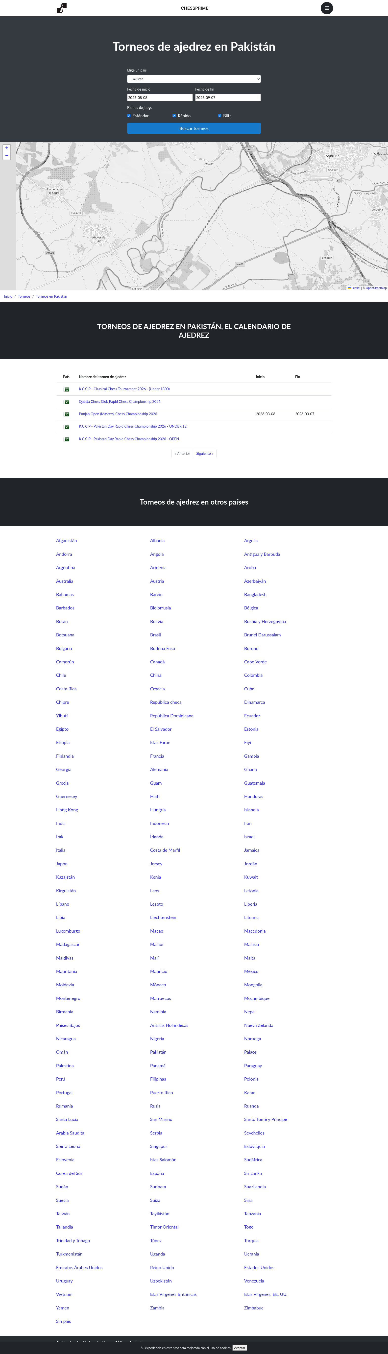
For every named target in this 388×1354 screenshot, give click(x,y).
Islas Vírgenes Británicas (173, 1294)
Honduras (253, 796)
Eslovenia (65, 1159)
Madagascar (68, 944)
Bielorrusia (160, 607)
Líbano (62, 904)
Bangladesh (255, 594)
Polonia (251, 1079)
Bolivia (156, 621)
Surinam (158, 1186)
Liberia (250, 904)
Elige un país (136, 70)
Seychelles (254, 1133)
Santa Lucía (67, 1119)
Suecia (62, 1200)
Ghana (250, 769)
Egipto (62, 729)
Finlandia (65, 756)
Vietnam (64, 1294)
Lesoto (156, 904)
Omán (62, 1052)
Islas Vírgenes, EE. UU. (266, 1294)
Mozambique (256, 998)
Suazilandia (255, 1186)
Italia (61, 850)
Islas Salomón (163, 1159)
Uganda (157, 1254)
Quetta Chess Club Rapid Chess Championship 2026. (120, 401)
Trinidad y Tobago (73, 1240)
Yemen (62, 1307)
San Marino (161, 1119)
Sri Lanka (253, 1173)
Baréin (156, 594)
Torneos (24, 296)
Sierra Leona (68, 1146)
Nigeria (157, 1038)
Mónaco (158, 984)
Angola (157, 554)
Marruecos (160, 998)
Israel (249, 836)
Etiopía (63, 742)
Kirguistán (66, 890)
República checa (166, 702)
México (251, 971)
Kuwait (251, 877)
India (61, 823)
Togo (249, 1227)
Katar (249, 1092)
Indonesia (159, 823)
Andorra (64, 554)
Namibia (158, 1011)
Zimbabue (254, 1307)
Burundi (252, 648)
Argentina (65, 567)
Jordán (250, 863)
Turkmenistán (69, 1254)
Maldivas (64, 958)
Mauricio (158, 971)
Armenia (158, 567)
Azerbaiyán (255, 581)
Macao (156, 931)
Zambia (157, 1307)
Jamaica (252, 850)
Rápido (184, 115)
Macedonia (255, 931)
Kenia (155, 877)
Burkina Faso (162, 648)
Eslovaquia (254, 1146)
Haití (155, 796)
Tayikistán (160, 1213)
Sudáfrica (253, 1159)
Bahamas (65, 594)
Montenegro (68, 998)
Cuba (249, 688)
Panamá (158, 1065)
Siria (248, 1200)
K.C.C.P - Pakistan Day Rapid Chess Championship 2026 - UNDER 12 (133, 426)
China (155, 675)
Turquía (251, 1240)
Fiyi (247, 742)
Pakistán (158, 1052)
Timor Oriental (164, 1227)
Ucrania (251, 1254)
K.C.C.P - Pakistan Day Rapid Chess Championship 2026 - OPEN (129, 439)
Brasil (155, 634)
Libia (60, 917)
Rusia (155, 1106)
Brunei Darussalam (262, 634)
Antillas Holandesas (169, 1025)
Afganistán (66, 540)
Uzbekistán (161, 1280)
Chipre (62, 702)
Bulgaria (64, 648)
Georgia (64, 769)
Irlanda (157, 836)
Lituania (252, 917)
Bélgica (251, 607)
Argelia (251, 540)
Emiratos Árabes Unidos (79, 1267)
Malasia (251, 944)
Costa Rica (66, 688)
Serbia (156, 1133)
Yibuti (62, 715)
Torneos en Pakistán (51, 296)
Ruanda (251, 1106)
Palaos (250, 1052)
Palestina (65, 1065)
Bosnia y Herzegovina (265, 621)
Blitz (227, 115)
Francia (157, 756)
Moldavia (65, 984)
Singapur (158, 1146)
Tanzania (252, 1213)
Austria (157, 581)
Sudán (62, 1186)
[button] (6, 148)
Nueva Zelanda (258, 1025)
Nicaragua (66, 1038)
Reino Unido (162, 1267)
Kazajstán (65, 877)
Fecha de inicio (138, 89)
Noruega (252, 1038)
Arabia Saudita (70, 1133)
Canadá (157, 661)
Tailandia (64, 1227)
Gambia (251, 756)
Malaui (156, 944)
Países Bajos (68, 1025)
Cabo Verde (255, 661)
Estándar (140, 115)
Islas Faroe (160, 742)
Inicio (8, 296)
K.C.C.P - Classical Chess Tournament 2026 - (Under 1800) (124, 389)
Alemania (159, 769)
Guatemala (254, 783)
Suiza (155, 1200)
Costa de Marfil (165, 850)
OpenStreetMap (376, 288)
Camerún (65, 661)
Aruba (250, 567)
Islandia (251, 809)
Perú (60, 1079)
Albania (157, 540)
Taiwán (63, 1213)
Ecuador (252, 715)
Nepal (250, 1011)
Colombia (253, 675)
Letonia (251, 890)
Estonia (251, 729)
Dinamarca (254, 702)
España (157, 1173)
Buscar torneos (194, 128)
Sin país (63, 1321)
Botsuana (65, 634)
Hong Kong (67, 809)
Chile (61, 675)
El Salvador (161, 729)
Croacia (157, 688)
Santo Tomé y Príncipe (265, 1119)
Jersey (156, 863)
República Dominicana (172, 715)
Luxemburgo (68, 931)
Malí (154, 958)
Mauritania (66, 971)
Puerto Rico (161, 1092)
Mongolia (253, 984)
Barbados (65, 607)
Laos (154, 890)
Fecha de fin (204, 89)
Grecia (62, 783)
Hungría (158, 809)
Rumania (64, 1106)
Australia (64, 581)
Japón (62, 863)
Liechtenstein (163, 917)
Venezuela (254, 1280)
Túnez (156, 1240)
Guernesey (66, 796)
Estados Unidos (259, 1267)
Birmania (64, 1011)
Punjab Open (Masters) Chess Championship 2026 (118, 414)
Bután (62, 621)
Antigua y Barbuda (262, 554)
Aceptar (239, 1348)
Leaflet (354, 288)
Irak (59, 836)
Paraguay (253, 1065)
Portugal (64, 1092)
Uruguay (64, 1280)
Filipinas (158, 1079)
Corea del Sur (69, 1173)
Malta (249, 958)
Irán (248, 823)
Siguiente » (204, 453)
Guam (156, 783)
